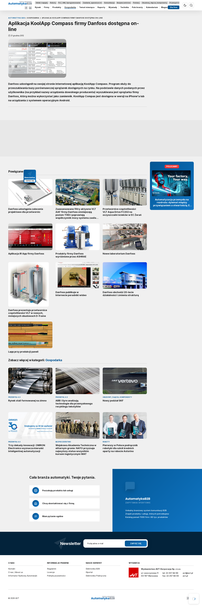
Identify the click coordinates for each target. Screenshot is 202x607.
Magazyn (165, 7)
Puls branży (137, 7)
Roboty (53, 3)
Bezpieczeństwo (124, 3)
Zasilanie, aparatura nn (92, 3)
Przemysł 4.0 (175, 3)
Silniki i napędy (42, 3)
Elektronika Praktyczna (96, 575)
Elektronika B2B (93, 569)
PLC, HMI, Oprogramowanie (69, 3)
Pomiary (136, 3)
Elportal (89, 572)
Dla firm (173, 7)
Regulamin (51, 569)
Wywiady (112, 7)
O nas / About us (15, 572)
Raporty (101, 7)
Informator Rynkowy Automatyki (22, 575)
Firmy (46, 7)
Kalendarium (152, 7)
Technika (124, 7)
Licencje (51, 572)
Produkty (56, 7)
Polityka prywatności (56, 575)
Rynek (38, 7)
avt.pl (185, 576)
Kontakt (11, 569)
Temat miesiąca (86, 7)
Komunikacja (109, 3)
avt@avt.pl (188, 573)
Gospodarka (70, 7)
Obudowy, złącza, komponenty (154, 3)
